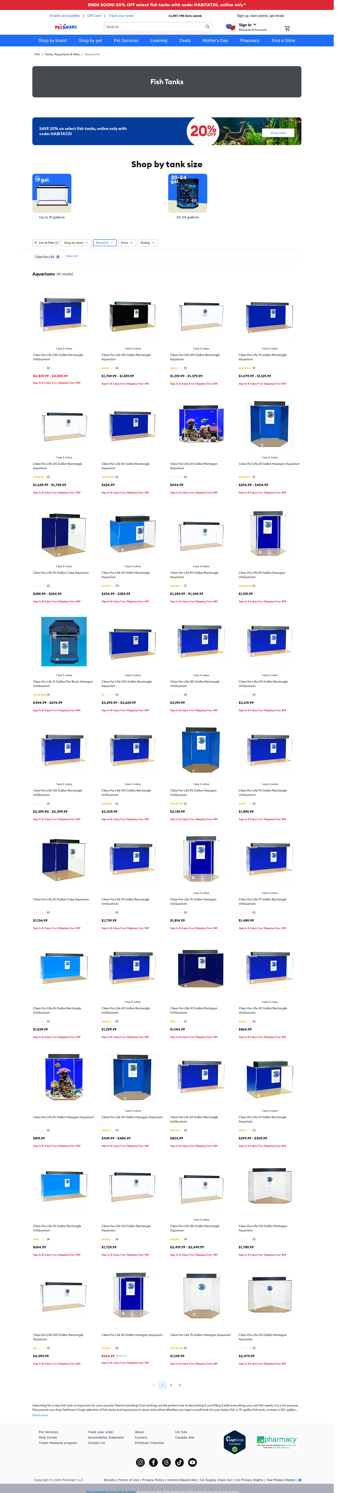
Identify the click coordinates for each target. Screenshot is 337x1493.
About (139, 1425)
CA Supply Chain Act (216, 1473)
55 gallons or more (257, 217)
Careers (141, 1431)
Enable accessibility (64, 16)
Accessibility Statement (106, 1431)
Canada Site (184, 1431)
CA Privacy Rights (249, 1473)
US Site (181, 1425)
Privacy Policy (153, 1473)
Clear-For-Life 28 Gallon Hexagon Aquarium (269, 462)
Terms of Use (128, 1473)
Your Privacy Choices (283, 1473)
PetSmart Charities (149, 1436)
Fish (37, 54)
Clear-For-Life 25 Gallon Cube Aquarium (61, 570)
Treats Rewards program (58, 1436)
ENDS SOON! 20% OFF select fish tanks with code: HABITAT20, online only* (167, 4)
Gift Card (94, 16)
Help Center (48, 1431)
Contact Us (96, 1436)
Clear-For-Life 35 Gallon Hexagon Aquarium (132, 1333)
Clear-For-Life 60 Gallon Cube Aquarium (61, 897)
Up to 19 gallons (77, 217)
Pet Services (49, 1425)
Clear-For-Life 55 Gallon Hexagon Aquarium (63, 1115)
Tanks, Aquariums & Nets (62, 54)
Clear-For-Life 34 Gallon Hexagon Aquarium (132, 1115)
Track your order (121, 16)
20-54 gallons (167, 217)
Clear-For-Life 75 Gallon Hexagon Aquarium (200, 1333)
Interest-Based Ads (182, 1473)
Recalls (109, 1473)
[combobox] (158, 26)
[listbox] (166, 197)
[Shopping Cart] (293, 29)
